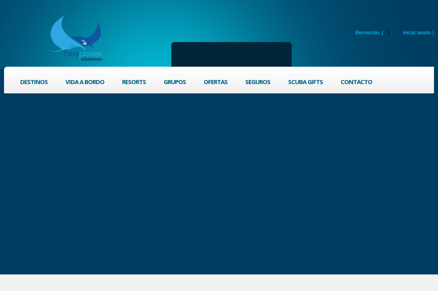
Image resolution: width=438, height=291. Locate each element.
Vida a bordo (84, 82)
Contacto (356, 82)
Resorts (134, 82)
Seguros (257, 82)
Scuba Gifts (305, 82)
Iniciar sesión (417, 32)
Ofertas (215, 82)
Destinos (34, 82)
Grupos (175, 82)
